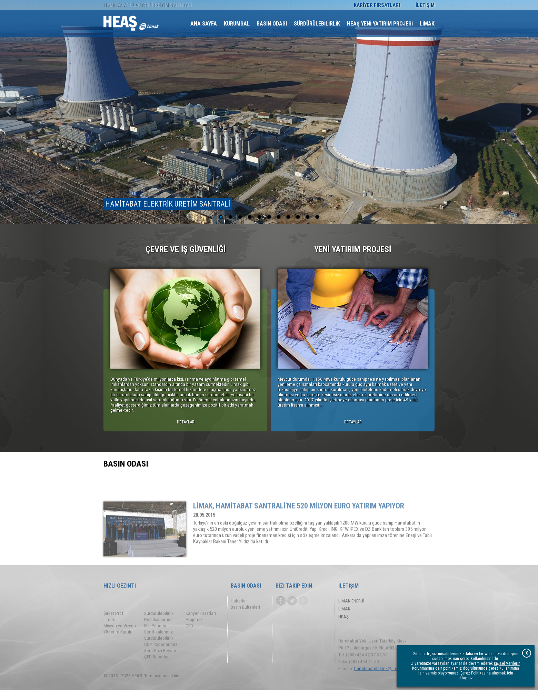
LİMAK (344, 610)
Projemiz (194, 637)
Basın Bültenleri (245, 608)
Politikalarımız (157, 637)
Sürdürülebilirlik (158, 631)
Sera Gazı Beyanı (160, 668)
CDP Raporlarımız (160, 662)
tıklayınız (465, 678)
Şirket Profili (115, 631)
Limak (109, 637)
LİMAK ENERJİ (351, 602)
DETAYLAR (185, 422)
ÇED (189, 643)
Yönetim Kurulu (117, 649)
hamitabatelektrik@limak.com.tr (384, 680)
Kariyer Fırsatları (201, 631)
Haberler (239, 602)
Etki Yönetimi (156, 643)
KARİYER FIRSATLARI (377, 5)
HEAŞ (343, 618)
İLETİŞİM (425, 5)
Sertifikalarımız (158, 649)
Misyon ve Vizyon (119, 643)
